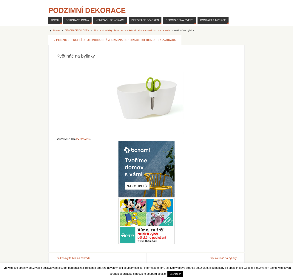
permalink (83, 139)
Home (56, 30)
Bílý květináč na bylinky (223, 258)
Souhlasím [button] (175, 273)
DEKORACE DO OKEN (77, 30)
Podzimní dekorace (87, 10)
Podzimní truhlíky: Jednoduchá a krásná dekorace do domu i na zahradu (132, 30)
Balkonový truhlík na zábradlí (73, 258)
